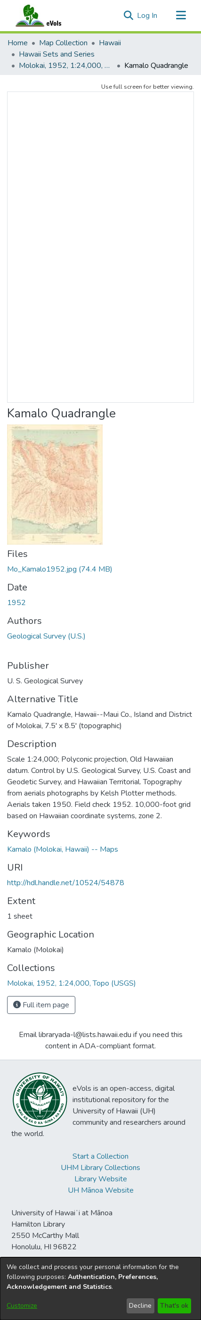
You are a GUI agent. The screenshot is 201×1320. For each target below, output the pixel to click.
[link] (60, 569)
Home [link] (18, 43)
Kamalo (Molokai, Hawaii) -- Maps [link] (62, 849)
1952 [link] (16, 603)
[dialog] (100, 1288)
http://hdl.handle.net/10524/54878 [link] (65, 883)
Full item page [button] (41, 1005)
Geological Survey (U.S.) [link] (46, 636)
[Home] (47, 15)
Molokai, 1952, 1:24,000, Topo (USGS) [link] (66, 65)
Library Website (100, 1179)
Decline (140, 1305)
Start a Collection (100, 1156)
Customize (22, 1305)
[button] (128, 15)
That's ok (174, 1305)
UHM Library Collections (100, 1167)
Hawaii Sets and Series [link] (57, 54)
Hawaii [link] (110, 43)
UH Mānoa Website (101, 1190)
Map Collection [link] (63, 43)
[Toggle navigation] (181, 16)
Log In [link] (147, 15)
